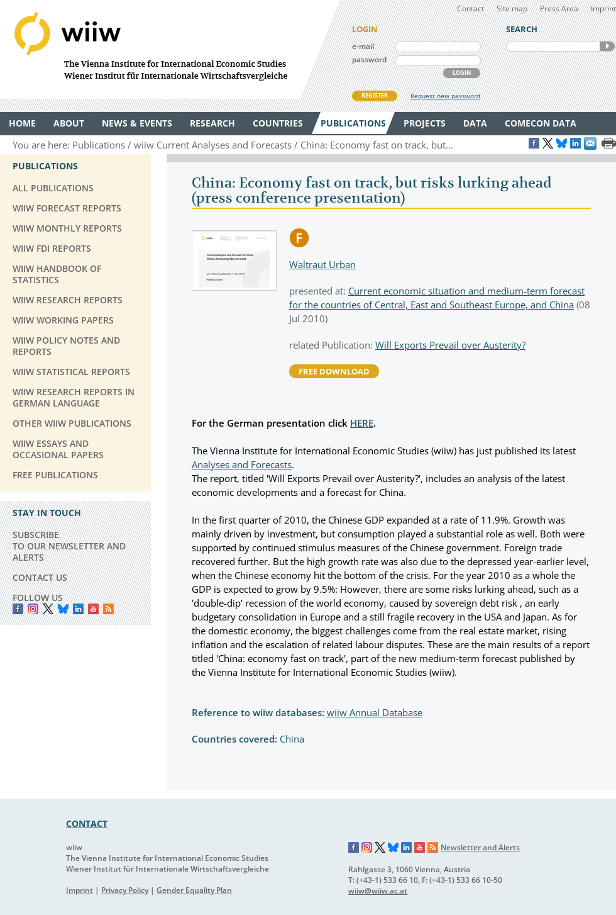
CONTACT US (40, 577)
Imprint (603, 8)
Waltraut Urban (322, 264)
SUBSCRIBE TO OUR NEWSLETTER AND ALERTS (69, 546)
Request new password (445, 95)
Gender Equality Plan (194, 890)
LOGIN (462, 73)
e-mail (363, 46)
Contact (470, 8)
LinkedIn (78, 608)
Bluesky (63, 608)
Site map (512, 8)
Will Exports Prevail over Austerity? (450, 345)
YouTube (93, 608)
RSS (108, 608)
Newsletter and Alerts (480, 847)
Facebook (18, 608)
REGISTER (374, 95)
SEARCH (607, 46)
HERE (361, 423)
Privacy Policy (124, 890)
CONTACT (86, 823)
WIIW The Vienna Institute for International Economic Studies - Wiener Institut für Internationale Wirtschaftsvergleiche (169, 49)
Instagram (367, 847)
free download (334, 371)
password (369, 59)
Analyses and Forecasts (242, 464)
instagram (33, 608)
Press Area (559, 8)
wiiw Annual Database (374, 712)
